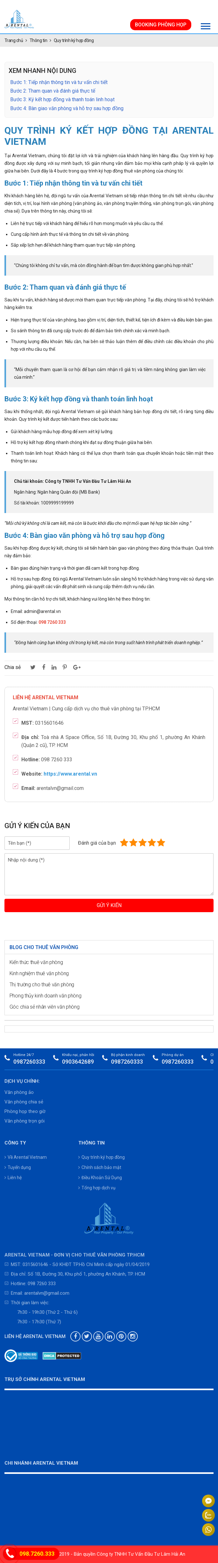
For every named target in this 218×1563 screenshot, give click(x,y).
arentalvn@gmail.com (46, 1293)
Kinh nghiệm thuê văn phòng (39, 973)
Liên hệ (13, 1177)
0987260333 (29, 1061)
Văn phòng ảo (19, 1092)
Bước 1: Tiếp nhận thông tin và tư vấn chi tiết (59, 82)
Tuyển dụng (17, 1167)
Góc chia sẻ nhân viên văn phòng (45, 1007)
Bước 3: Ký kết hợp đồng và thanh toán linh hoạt (62, 99)
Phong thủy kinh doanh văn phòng (45, 996)
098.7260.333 (36, 1553)
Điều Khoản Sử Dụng (100, 1177)
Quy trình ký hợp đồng (101, 1157)
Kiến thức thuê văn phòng (36, 962)
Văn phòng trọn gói (24, 1121)
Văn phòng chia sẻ (23, 1102)
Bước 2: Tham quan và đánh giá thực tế (52, 91)
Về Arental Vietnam (25, 1157)
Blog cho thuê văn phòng (44, 947)
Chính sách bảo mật (99, 1167)
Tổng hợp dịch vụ (97, 1187)
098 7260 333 (42, 1283)
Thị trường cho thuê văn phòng (42, 985)
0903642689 (78, 1061)
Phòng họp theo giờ (25, 1111)
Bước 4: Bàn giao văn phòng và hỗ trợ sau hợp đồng (66, 108)
